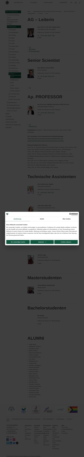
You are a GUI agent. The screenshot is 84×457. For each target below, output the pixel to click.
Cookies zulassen (66, 242)
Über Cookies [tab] (67, 219)
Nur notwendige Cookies (18, 242)
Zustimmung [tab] (17, 219)
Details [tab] (42, 219)
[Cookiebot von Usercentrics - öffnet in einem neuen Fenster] (70, 214)
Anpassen (42, 242)
